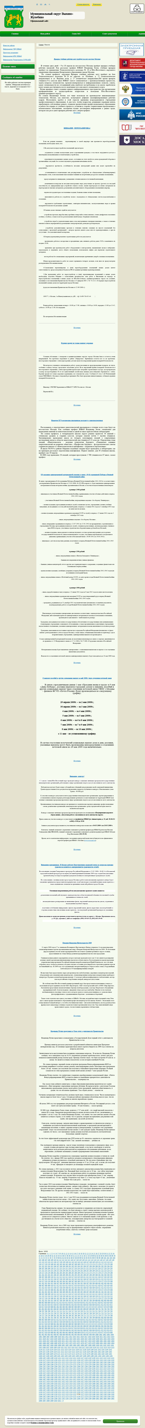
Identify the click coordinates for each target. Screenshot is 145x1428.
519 (78, 1294)
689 (64, 1309)
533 (46, 1296)
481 (40, 1292)
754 (108, 1313)
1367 (44, 1375)
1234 (70, 1360)
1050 (59, 1341)
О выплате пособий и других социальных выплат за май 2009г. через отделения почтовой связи (77, 678)
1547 (44, 1394)
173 (90, 1264)
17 (77, 1253)
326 (99, 1277)
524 (93, 1294)
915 (66, 1328)
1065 (40, 1343)
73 (44, 1258)
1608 (48, 1401)
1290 (55, 1366)
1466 (40, 1386)
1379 (90, 1375)
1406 (40, 1379)
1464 (109, 1384)
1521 (97, 1390)
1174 (69, 1354)
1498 (86, 1388)
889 (64, 1326)
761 (55, 1315)
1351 (59, 1373)
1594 (70, 1398)
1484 (109, 1386)
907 (43, 1328)
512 (57, 1294)
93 (86, 1258)
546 (84, 1296)
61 (95, 1256)
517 (72, 1294)
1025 (40, 1339)
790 (66, 1317)
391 (69, 1283)
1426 (40, 1381)
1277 (82, 1364)
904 (108, 1326)
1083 (109, 1343)
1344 (109, 1371)
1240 (93, 1360)
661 (55, 1307)
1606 (40, 1401)
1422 (101, 1379)
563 (61, 1298)
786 (55, 1317)
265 (66, 1273)
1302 (101, 1366)
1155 (73, 1352)
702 (102, 1309)
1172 (62, 1354)
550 (96, 1296)
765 (66, 1315)
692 (72, 1309)
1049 (55, 1341)
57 (86, 1256)
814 (63, 1320)
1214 (70, 1358)
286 (55, 1275)
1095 (78, 1345)
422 (87, 1285)
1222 (101, 1358)
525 (96, 1294)
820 (81, 1320)
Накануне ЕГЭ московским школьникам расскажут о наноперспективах (77, 420)
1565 (112, 1394)
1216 (78, 1358)
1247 (44, 1362)
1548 (48, 1394)
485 (52, 1292)
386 (55, 1283)
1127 (44, 1349)
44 (59, 1256)
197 (87, 1266)
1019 (93, 1337)
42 (54, 1256)
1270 (55, 1364)
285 (52, 1275)
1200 (92, 1356)
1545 (112, 1392)
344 (78, 1279)
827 (102, 1320)
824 (93, 1320)
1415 (74, 1379)
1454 (70, 1384)
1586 (40, 1398)
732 (43, 1313)
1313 (67, 1369)
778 (105, 1315)
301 (99, 1275)
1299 (90, 1366)
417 (72, 1285)
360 (52, 1281)
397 (87, 1283)
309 (49, 1277)
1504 (109, 1388)
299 (93, 1275)
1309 (51, 1369)
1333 (67, 1371)
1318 (86, 1369)
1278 (86, 1364)
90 (80, 1258)
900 (96, 1326)
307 (43, 1277)
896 (84, 1326)
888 (61, 1326)
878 (105, 1324)
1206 (40, 1358)
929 (108, 1328)
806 (40, 1320)
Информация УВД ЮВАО (12, 49)
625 (96, 1303)
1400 (93, 1377)
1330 (55, 1371)
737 (58, 1313)
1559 (90, 1394)
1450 (55, 1384)
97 (95, 1258)
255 (111, 1271)
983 (46, 1334)
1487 (44, 1388)
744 (78, 1313)
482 (43, 1292)
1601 (97, 1398)
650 (96, 1305)
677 (102, 1307)
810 (52, 1320)
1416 (78, 1379)
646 (84, 1305)
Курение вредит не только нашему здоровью (77, 343)
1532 (63, 1392)
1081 (101, 1343)
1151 (58, 1352)
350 (96, 1279)
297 (87, 1275)
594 (78, 1300)
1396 (78, 1377)
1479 (90, 1386)
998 (90, 1334)
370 (81, 1281)
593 (75, 1300)
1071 (63, 1343)
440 (66, 1288)
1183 (103, 1354)
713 (60, 1311)
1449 (51, 1384)
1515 (74, 1390)
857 (43, 1324)
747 (87, 1313)
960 (52, 1332)
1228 (48, 1360)
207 (43, 1268)
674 (93, 1307)
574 (93, 1298)
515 (66, 1294)
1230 (55, 1360)
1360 (93, 1373)
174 (93, 1264)
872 (87, 1324)
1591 (59, 1398)
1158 (84, 1352)
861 (55, 1324)
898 (90, 1326)
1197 (80, 1356)
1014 (74, 1337)
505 (111, 1292)
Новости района (9, 45)
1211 (59, 1358)
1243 (105, 1360)
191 (69, 1266)
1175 (73, 1354)
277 (102, 1273)
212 (57, 1268)
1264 (109, 1362)
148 (90, 1262)
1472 (63, 1386)
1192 (62, 1356)
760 (52, 1315)
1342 (101, 1371)
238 (61, 1271)
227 (102, 1268)
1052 (67, 1341)
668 (75, 1307)
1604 (109, 1398)
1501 (97, 1388)
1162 (99, 1352)
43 (57, 1256)
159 (49, 1264)
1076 (82, 1343)
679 (108, 1307)
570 (81, 1298)
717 (72, 1311)
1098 (90, 1345)
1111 (62, 1347)
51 (74, 1256)
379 (108, 1281)
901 (99, 1326)
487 (58, 1292)
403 (105, 1283)
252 (102, 1271)
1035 (78, 1339)
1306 (40, 1369)
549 (93, 1296)
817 (72, 1320)
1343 (105, 1371)
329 (108, 1277)
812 (57, 1320)
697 (87, 1309)
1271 (59, 1364)
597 (87, 1300)
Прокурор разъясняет (10, 53)
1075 (78, 1343)
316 (69, 1277)
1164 (106, 1352)
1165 (110, 1352)
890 (66, 1326)
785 (52, 1317)
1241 (97, 1360)
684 (49, 1309)
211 (55, 1268)
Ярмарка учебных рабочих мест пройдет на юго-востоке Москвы (77, 59)
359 (49, 1281)
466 (69, 1290)
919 (78, 1328)
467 (72, 1290)
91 (82, 1258)
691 (69, 1309)
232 (43, 1271)
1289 (51, 1366)
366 (69, 1281)
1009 (55, 1337)
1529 (51, 1392)
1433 (67, 1381)
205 (111, 1266)
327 (102, 1277)
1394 (70, 1377)
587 (58, 1300)
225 (96, 1268)
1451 (59, 1384)
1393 (67, 1377)
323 (90, 1277)
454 (108, 1288)
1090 (59, 1345)
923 (90, 1328)
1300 (93, 1366)
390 (66, 1283)
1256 (78, 1362)
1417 (82, 1379)
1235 (74, 1360)
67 (108, 1256)
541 (69, 1296)
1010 (59, 1337)
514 (63, 1294)
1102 (104, 1345)
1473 (67, 1386)
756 (40, 1315)
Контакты (97, 4)
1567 (44, 1396)
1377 (82, 1375)
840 (66, 1322)
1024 (112, 1337)
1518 (86, 1390)
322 (87, 1277)
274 (93, 1273)
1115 (76, 1347)
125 (98, 1260)
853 (105, 1322)
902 (102, 1326)
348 (90, 1279)
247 (87, 1271)
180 (111, 1264)
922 (87, 1328)
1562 (101, 1394)
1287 (44, 1366)
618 (75, 1303)
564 (64, 1298)
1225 (112, 1358)
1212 (63, 1358)
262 (58, 1273)
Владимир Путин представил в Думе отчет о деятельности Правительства (77, 1031)
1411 (59, 1379)
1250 (55, 1362)
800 (96, 1317)
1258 (86, 1362)
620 (81, 1303)
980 (111, 1332)
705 (111, 1309)
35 (39, 1256)
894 (78, 1326)
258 (46, 1273)
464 (64, 1290)
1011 (63, 1337)
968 (75, 1332)
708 (46, 1311)
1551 (59, 1394)
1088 (51, 1345)
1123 (105, 1347)
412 (57, 1285)
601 (99, 1300)
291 (69, 1275)
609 (49, 1303)
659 (49, 1307)
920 (81, 1328)
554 (108, 1296)
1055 (78, 1341)
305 (111, 1275)
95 (91, 1258)
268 (75, 1273)
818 (75, 1320)
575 (96, 1298)
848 (90, 1322)
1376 (78, 1375)
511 (55, 1294)
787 (58, 1317)
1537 (82, 1392)
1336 (78, 1371)
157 (43, 1264)
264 (64, 1273)
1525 (112, 1390)
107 (46, 1260)
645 (81, 1305)
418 (75, 1285)
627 (102, 1303)
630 (111, 1303)
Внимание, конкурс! (77, 776)
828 (105, 1320)
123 (92, 1260)
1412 (63, 1379)
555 (111, 1296)
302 (102, 1275)
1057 (86, 1341)
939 (64, 1330)
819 (78, 1320)
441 (69, 1288)
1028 (51, 1339)
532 (43, 1296)
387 (58, 1283)
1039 (93, 1339)
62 (97, 1256)
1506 (40, 1390)
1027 (48, 1339)
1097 (86, 1345)
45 (61, 1256)
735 (52, 1313)
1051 (63, 1341)
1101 (101, 1345)
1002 (104, 1334)
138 (61, 1262)
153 (105, 1262)
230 (111, 1268)
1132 (62, 1349)
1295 (74, 1366)
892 (72, 1326)
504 (108, 1292)
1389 (51, 1377)
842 (72, 1322)
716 (69, 1311)
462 (58, 1290)
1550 (55, 1394)
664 (64, 1307)
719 (78, 1311)
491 (69, 1292)
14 (71, 1253)
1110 (58, 1347)
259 (49, 1273)
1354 (70, 1373)
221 (84, 1268)
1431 (59, 1381)
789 (64, 1317)
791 (69, 1317)
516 (69, 1294)
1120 (94, 1347)
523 (90, 1294)
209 (49, 1268)
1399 (90, 1377)
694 (78, 1309)
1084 (112, 1343)
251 (99, 1271)
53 (78, 1256)
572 (87, 1298)
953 (105, 1330)
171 (84, 1264)
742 (72, 1313)
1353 (67, 1373)
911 (55, 1328)
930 (111, 1328)
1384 (109, 1375)
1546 (40, 1394)
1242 (101, 1360)
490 (66, 1292)
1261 (97, 1362)
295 (81, 1275)
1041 (101, 1339)
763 (61, 1315)
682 (43, 1309)
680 (111, 1307)
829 (108, 1320)
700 (96, 1309)
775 (96, 1315)
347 (87, 1279)
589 (64, 1300)
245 (81, 1271)
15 (73, 1253)
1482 (101, 1386)
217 (72, 1268)
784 (49, 1317)
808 (46, 1320)
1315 (74, 1369)
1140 (92, 1349)
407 (43, 1285)
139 (64, 1262)
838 (61, 1322)
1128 (47, 1349)
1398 (86, 1377)
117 (74, 1260)
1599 (90, 1398)
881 (40, 1326)
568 (75, 1298)
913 (60, 1328)
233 (46, 1271)
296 (84, 1275)
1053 (70, 1341)
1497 (82, 1388)
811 (55, 1320)
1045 (40, 1341)
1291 (59, 1366)
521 (84, 1294)
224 (93, 1268)
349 (93, 1279)
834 (49, 1322)
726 (99, 1311)
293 (75, 1275)
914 (63, 1328)
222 (87, 1268)
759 (49, 1315)
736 (55, 1313)
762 (58, 1315)
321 (84, 1277)
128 (107, 1260)
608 (46, 1303)
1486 (40, 1388)
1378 (86, 1375)
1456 (78, 1384)
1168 (47, 1354)
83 (65, 1258)
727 (102, 1311)
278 (105, 1273)
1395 (74, 1377)
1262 (101, 1362)
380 (111, 1281)
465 (66, 1290)
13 (68, 1253)
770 (81, 1315)
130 (113, 1260)
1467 (44, 1386)
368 (75, 1281)
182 (43, 1266)
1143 (103, 1349)
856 (40, 1324)
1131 (58, 1349)
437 (58, 1288)
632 (43, 1305)
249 (93, 1271)
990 (66, 1334)
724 (93, 1311)
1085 (40, 1345)
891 (69, 1326)
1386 (40, 1377)
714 (63, 1311)
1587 (44, 1398)
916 (69, 1328)
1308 (48, 1369)
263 (61, 1273)
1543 (105, 1392)
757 (43, 1315)
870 (81, 1324)
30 (105, 1253)
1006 (44, 1337)
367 (72, 1281)
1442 (101, 1381)
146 (84, 1262)
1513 (67, 1390)
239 (64, 1271)
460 (52, 1290)
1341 (97, 1371)
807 (43, 1320)
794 (78, 1317)
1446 (40, 1384)
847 (87, 1322)
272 (87, 1273)
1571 (59, 1396)
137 (58, 1262)
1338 (86, 1371)
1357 (82, 1373)
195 (81, 1266)
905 (111, 1326)
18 (79, 1253)
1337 (82, 1371)
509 (49, 1294)
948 (90, 1330)
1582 (101, 1396)
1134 (69, 1349)
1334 (70, 1371)
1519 (89, 1390)
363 (61, 1281)
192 (72, 1266)
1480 (93, 1386)
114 (66, 1260)
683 (46, 1309)
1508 (48, 1390)
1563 (105, 1394)
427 (102, 1285)
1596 (78, 1398)
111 (57, 1260)
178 (105, 1264)
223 (90, 1268)
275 (96, 1273)
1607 (44, 1401)
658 (46, 1307)
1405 (112, 1377)
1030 (59, 1339)
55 (82, 1256)
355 (111, 1279)
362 (58, 1281)
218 (75, 1268)
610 (52, 1303)
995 (81, 1334)
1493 (67, 1388)
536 (55, 1296)
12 (66, 1253)
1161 (95, 1352)
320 (81, 1277)
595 (81, 1300)
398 (90, 1283)
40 (50, 1256)
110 (55, 1260)
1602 (101, 1398)
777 (102, 1315)
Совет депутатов (109, 34)
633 (46, 1305)
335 (52, 1279)
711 (55, 1311)
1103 (108, 1345)
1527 (44, 1392)
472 (87, 1290)
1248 (48, 1362)
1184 (106, 1354)
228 (105, 1268)
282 (43, 1275)
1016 (82, 1337)
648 (90, 1305)
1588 (48, 1398)
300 (96, 1275)
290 (66, 1275)
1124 (109, 1347)
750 (96, 1313)
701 (99, 1309)
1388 (48, 1377)
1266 (40, 1364)
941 (69, 1330)
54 (80, 1256)
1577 (82, 1396)
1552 (63, 1394)
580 (111, 1298)
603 (105, 1300)
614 (63, 1303)
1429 (51, 1381)
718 (75, 1311)
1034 (74, 1339)
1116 (80, 1347)
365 (66, 1281)
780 (111, 1315)
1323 (105, 1369)
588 (61, 1300)
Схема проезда (83, 4)
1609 (51, 1401)
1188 (47, 1356)
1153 (66, 1352)
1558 (86, 1394)
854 (108, 1322)
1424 (108, 1379)
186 (55, 1266)
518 (75, 1294)
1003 (108, 1334)
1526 (40, 1392)
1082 (105, 1343)
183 (46, 1266)
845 (81, 1322)
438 (61, 1288)
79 (57, 1258)
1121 (98, 1347)
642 (72, 1305)
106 (43, 1260)
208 (46, 1268)
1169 (51, 1354)
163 (61, 1264)
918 (75, 1328)
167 (72, 1264)
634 (49, 1305)
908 (46, 1328)
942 (72, 1330)
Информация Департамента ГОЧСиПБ (17, 60)
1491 (59, 1388)
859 (49, 1324)
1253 (67, 1362)
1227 (44, 1360)
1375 (74, 1375)
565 (66, 1298)
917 (72, 1328)
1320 (93, 1369)
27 (98, 1253)
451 (99, 1288)
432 (43, 1288)
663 (61, 1307)
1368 (48, 1375)
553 (105, 1296)
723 (90, 1311)
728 (105, 1311)
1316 (78, 1369)
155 (111, 1262)
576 (99, 1298)
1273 (67, 1364)
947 (87, 1330)
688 (61, 1309)
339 (64, 1279)
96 (93, 1258)
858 (46, 1324)
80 (59, 1258)
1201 (95, 1356)
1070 (59, 1343)
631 (40, 1305)
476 (99, 1290)
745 (81, 1313)
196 (84, 1266)
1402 (101, 1377)
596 (84, 1300)
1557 (82, 1394)
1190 (55, 1356)
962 (58, 1332)
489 (64, 1292)
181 (40, 1266)
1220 (93, 1358)
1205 (111, 1356)
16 (75, 1253)
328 (105, 1277)
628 (105, 1303)
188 (61, 1266)
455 (111, 1288)
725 (96, 1311)
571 (84, 1298)
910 (52, 1328)
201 (99, 1266)
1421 (97, 1379)
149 (93, 1262)
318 (75, 1277)
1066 (44, 1343)
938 (61, 1330)
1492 (63, 1388)
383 (46, 1283)
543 (75, 1296)
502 (102, 1292)
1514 (70, 1390)
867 (72, 1324)
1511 (59, 1390)
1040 (97, 1339)
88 (76, 1258)
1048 (51, 1341)
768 (75, 1315)
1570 (55, 1396)
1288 (48, 1366)
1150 (55, 1352)
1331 (59, 1371)
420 (81, 1285)
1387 (44, 1377)
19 (81, 1253)
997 (87, 1334)
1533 (67, 1392)
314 (63, 1277)
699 (93, 1309)
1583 (105, 1396)
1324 (108, 1369)
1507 (44, 1390)
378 (105, 1281)
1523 (105, 1390)
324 (93, 1277)
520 (81, 1294)
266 (69, 1273)
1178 (84, 1354)
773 (90, 1315)
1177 (80, 1354)
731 (40, 1313)
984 (49, 1334)
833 (46, 1322)
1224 (108, 1358)
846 (84, 1322)
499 (93, 1292)
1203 (103, 1356)
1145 (110, 1349)
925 (96, 1328)
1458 (86, 1384)
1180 (92, 1354)
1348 (48, 1373)
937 (58, 1330)
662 (58, 1307)
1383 (105, 1375)
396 (84, 1283)
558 (46, 1298)
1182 (99, 1354)
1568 (48, 1396)
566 (69, 1298)
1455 (74, 1384)
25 (94, 1253)
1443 (105, 1381)
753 (105, 1313)
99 (99, 1258)
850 (96, 1322)
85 (69, 1258)
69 (112, 1256)
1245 (112, 1360)
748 (90, 1313)
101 (105, 1258)
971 (84, 1332)
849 (93, 1322)
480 (111, 1290)
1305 (112, 1366)
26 (96, 1253)
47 (65, 1256)
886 (55, 1326)
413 (60, 1285)
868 (75, 1324)
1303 (105, 1366)
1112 (65, 1347)
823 (90, 1320)
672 (87, 1307)
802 (102, 1317)
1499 (90, 1388)
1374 (70, 1375)
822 (87, 1320)
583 (46, 1300)
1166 (40, 1354)
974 (93, 1332)
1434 (70, 1381)
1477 (82, 1386)
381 (40, 1283)
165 (66, 1264)
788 (61, 1317)
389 (64, 1283)
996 (84, 1334)
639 (64, 1305)
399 (93, 1283)
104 (114, 1258)
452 (102, 1288)
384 (49, 1283)
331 (40, 1279)
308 (46, 1277)
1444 (109, 1381)
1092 (67, 1345)
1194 (69, 1356)
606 (40, 1303)
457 (43, 1290)
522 (87, 1294)
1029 (55, 1339)
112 (60, 1260)
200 (96, 1266)
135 (52, 1262)
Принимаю (129, 1421)
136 (55, 1262)
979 (108, 1332)
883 (46, 1326)
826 (99, 1320)
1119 (90, 1347)
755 (111, 1313)
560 (52, 1298)
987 (58, 1334)
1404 (109, 1377)
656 (40, 1307)
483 (46, 1292)
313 (60, 1277)
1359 (90, 1373)
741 (69, 1313)
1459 (90, 1384)
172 (87, 1264)
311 (55, 1277)
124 (95, 1260)
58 (89, 1256)
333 (46, 1279)
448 (90, 1288)
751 (99, 1313)
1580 (93, 1396)
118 (77, 1260)
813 (60, 1320)
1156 (77, 1352)
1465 (112, 1384)
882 (43, 1326)
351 (99, 1279)
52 (76, 1256)
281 (40, 1275)
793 (75, 1317)
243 (75, 1271)
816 (69, 1320)
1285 (112, 1364)
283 (46, 1275)
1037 (86, 1339)
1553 (67, 1394)
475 (96, 1290)
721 (84, 1311)
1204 (107, 1356)
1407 (44, 1379)
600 (96, 1300)
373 (90, 1281)
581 (40, 1300)
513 (60, 1294)
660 (52, 1307)
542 (72, 1296)
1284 (109, 1364)
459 (49, 1290)
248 (90, 1271)
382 (43, 1283)
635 (52, 1305)
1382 (101, 1375)
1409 (51, 1379)
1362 (101, 1373)
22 (88, 1253)
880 (111, 1324)
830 (111, 1320)
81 (61, 1258)
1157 (80, 1352)
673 (90, 1307)
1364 (109, 1373)
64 (101, 1256)
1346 (40, 1373)
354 (108, 1279)
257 (43, 1273)
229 (108, 1268)
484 (49, 1292)
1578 (86, 1396)
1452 (63, 1384)
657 (43, 1307)
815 (66, 1320)
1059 (93, 1341)
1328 (48, 1371)
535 (52, 1296)
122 (89, 1260)
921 (84, 1328)
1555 (74, 1394)
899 (93, 1326)
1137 (80, 1349)
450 (96, 1288)
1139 (88, 1349)
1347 (44, 1373)
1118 (87, 1347)
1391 (59, 1377)
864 (64, 1324)
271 (84, 1273)
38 (46, 1256)
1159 (88, 1352)
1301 (97, 1366)
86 (71, 1258)
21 (86, 1253)
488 (61, 1292)
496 (84, 1292)
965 (66, 1332)
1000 (97, 1334)
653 (105, 1305)
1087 (48, 1345)
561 (55, 1298)
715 (66, 1311)
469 (78, 1290)
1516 (78, 1390)
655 (111, 1305)
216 (69, 1268)
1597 (82, 1398)
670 (81, 1307)
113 (63, 1260)
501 (99, 1292)
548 (90, 1296)
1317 (82, 1369)
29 (103, 1253)
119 (80, 1260)
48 (67, 1256)
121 (86, 1260)
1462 (101, 1384)
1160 (92, 1352)
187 (58, 1266)
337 (58, 1279)
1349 (51, 1373)
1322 (101, 1369)
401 (99, 1283)
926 (99, 1328)
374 (93, 1281)
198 (90, 1266)
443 (75, 1288)
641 (69, 1305)
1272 (63, 1364)
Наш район (45, 34)
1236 (78, 1360)
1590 (55, 1398)
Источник (77, 113)
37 (44, 1256)
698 (90, 1309)
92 (84, 1258)
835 (52, 1322)
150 (96, 1262)
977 (102, 1332)
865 (66, 1324)
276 (99, 1273)
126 (101, 1260)
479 (108, 1290)
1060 (97, 1341)
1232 (63, 1360)
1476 (78, 1386)
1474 (70, 1386)
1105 (40, 1347)
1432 (63, 1381)
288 (61, 1275)
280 (111, 1273)
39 (48, 1256)
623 (90, 1303)
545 (81, 1296)
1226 (40, 1360)
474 (93, 1290)
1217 (82, 1358)
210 (52, 1268)
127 (104, 1260)
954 (108, 1330)
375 (96, 1281)
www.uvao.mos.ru (90, 840)
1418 (86, 1379)
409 (49, 1285)
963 (61, 1332)
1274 (70, 1364)
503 (105, 1292)
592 (72, 1300)
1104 (112, 1345)
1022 (105, 1337)
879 (108, 1324)
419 (78, 1285)
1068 (51, 1343)
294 (78, 1275)
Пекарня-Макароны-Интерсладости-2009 (77, 943)
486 (55, 1292)
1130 (55, 1349)
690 (66, 1309)
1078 (90, 1343)
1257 (82, 1362)
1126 (40, 1349)
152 (102, 1262)
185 (52, 1266)
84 (67, 1258)
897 (87, 1326)
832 (43, 1322)
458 (46, 1290)
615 (66, 1303)
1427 (44, 1381)
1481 (97, 1386)
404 (108, 1283)
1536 (78, 1392)
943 (75, 1330)
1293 (67, 1366)
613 (60, 1303)
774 (93, 1315)
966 (69, 1332)
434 (49, 1288)
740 (66, 1313)
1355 (74, 1373)
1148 (47, 1352)
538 (61, 1296)
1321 (97, 1369)
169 (78, 1264)
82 (63, 1258)
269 (78, 1273)
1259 (90, 1362)
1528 (48, 1392)
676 (99, 1307)
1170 (55, 1354)
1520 (93, 1390)
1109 (55, 1347)
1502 (101, 1388)
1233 (67, 1360)
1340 (93, 1371)
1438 (86, 1381)
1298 (86, 1366)
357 (43, 1281)
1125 (112, 1347)
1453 (67, 1384)
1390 (55, 1377)
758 (46, 1315)
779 (108, 1315)
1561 (97, 1394)
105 (40, 1260)
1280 (93, 1364)
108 (49, 1260)
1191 (58, 1356)
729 (108, 1311)
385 (52, 1283)
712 (57, 1311)
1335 (74, 1371)
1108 (51, 1347)
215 (66, 1268)
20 (83, 1253)
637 (58, 1305)
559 (49, 1298)
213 (60, 1268)
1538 (86, 1392)
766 (69, 1315)
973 (90, 1332)
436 (55, 1288)
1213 (67, 1358)
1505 (112, 1388)
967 (72, 1332)
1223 (105, 1358)
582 (43, 1300)
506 (40, 1294)
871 (84, 1324)
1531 (59, 1392)
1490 (55, 1388)
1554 (70, 1394)
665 (66, 1307)
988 (61, 1334)
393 (75, 1283)
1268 (48, 1364)
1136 (77, 1349)
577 (102, 1298)
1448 (48, 1384)
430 (111, 1285)
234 (49, 1271)
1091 (63, 1345)
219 (78, 1268)
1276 (78, 1364)
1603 (105, 1398)
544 (78, 1296)
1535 (74, 1392)
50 (71, 1256)
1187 (44, 1356)
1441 (97, 1381)
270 (81, 1273)
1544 (109, 1392)
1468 (48, 1386)
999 (93, 1334)
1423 (105, 1379)
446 (84, 1288)
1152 (62, 1352)
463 (61, 1290)
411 (55, 1285)
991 (69, 1334)
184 (49, 1266)
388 (61, 1283)
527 (102, 1294)
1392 (63, 1377)
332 (43, 1279)
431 (40, 1288)
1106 (44, 1347)
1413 (67, 1379)
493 (75, 1292)
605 (111, 1300)
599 (93, 1300)
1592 (63, 1398)
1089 (55, 1345)
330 (111, 1277)
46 (63, 1256)
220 (81, 1268)
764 (64, 1315)
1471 (59, 1386)
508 (46, 1294)
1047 (48, 1341)
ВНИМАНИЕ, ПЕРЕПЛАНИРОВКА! (77, 128)
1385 (112, 1375)
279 (108, 1273)
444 (78, 1288)
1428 (48, 1381)
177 (102, 1264)
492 (72, 1292)
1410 (55, 1379)
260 (52, 1273)
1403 (105, 1377)
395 (81, 1283)
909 (49, 1328)
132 (43, 1262)
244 (78, 1271)
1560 (93, 1394)
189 (64, 1266)
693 (75, 1309)
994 (78, 1334)
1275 (74, 1364)
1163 (103, 1352)
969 (78, 1332)
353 (105, 1279)
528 (105, 1294)
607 (43, 1303)
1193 (66, 1356)
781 (40, 1317)
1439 (90, 1381)
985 (52, 1334)
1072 (67, 1343)
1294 (70, 1366)
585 (52, 1300)
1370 (55, 1375)
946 (84, 1330)
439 (64, 1288)
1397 (82, 1377)
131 (40, 1262)
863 (61, 1324)
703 (105, 1309)
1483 (105, 1386)
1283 (105, 1364)
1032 (67, 1339)
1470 (55, 1386)
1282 (101, 1364)
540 (66, 1296)
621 (84, 1303)
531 (40, 1296)
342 (72, 1279)
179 (108, 1264)
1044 (112, 1339)
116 (72, 1260)
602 (102, 1300)
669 (78, 1307)
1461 (97, 1384)
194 (78, 1266)
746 (84, 1313)
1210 (55, 1358)
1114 (72, 1347)
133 (46, 1262)
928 (105, 1328)
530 (111, 1294)
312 (57, 1277)
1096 (82, 1345)
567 (72, 1298)
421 (84, 1285)
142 (72, 1262)
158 (46, 1264)
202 (102, 1266)
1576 (78, 1396)
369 (78, 1281)
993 (75, 1334)
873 (90, 1324)
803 (105, 1317)
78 (54, 1258)
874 (93, 1324)
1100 (97, 1345)
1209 (51, 1358)
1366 (40, 1375)
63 (99, 1256)
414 (63, 1285)
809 (49, 1320)
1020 (97, 1337)
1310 (55, 1369)
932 (43, 1330)
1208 (48, 1358)
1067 (48, 1343)
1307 (44, 1369)
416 (69, 1285)
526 (99, 1294)
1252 (63, 1362)
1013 (70, 1337)
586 (55, 1300)
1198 (84, 1356)
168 (75, 1264)
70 (114, 1256)
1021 (101, 1337)
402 (102, 1283)
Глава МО (76, 34)
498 (90, 1292)
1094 (74, 1345)
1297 (82, 1366)
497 (87, 1292)
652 (102, 1305)
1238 (86, 1360)
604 (108, 1300)
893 (75, 1326)
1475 (74, 1386)
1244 (109, 1360)
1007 (48, 1337)
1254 (70, 1362)
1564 (109, 1394)
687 (58, 1309)
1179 (88, 1354)
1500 (93, 1388)
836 (55, 1322)
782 (43, 1317)
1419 (89, 1379)
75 (48, 1258)
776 (99, 1315)
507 (43, 1294)
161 (55, 1264)
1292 (63, 1366)
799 (93, 1317)
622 (87, 1303)
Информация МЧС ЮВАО (12, 56)
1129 (51, 1349)
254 (108, 1271)
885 (52, 1326)
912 (57, 1328)
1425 (112, 1379)
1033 (70, 1339)
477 (102, 1290)
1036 (82, 1339)
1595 (74, 1398)
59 (91, 1256)
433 (46, 1288)
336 (55, 1279)
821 (84, 1320)
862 (58, 1324)
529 (108, 1294)
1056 (82, 1341)
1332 (63, 1371)
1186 (40, 1356)
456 (40, 1290)
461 (55, 1290)
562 (58, 1298)
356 (40, 1281)
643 (75, 1305)
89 (78, 1258)
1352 (63, 1373)
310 (52, 1277)
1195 (73, 1356)
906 (40, 1328)
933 (46, 1330)
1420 (93, 1379)
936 (55, 1330)
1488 (48, 1388)
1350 (55, 1373)
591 (69, 1300)
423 (90, 1285)
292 (72, 1275)
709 (49, 1311)
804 (108, 1317)
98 (97, 1258)
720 (81, 1311)
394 (78, 1283)
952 (102, 1330)
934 (49, 1330)
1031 (63, 1339)
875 (96, 1324)
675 (96, 1307)
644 (78, 1305)
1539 (90, 1392)
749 (93, 1313)
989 (64, 1334)
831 (40, 1322)
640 (66, 1305)
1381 (97, 1375)
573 (90, 1298)
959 (49, 1332)
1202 (99, 1356)
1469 (51, 1386)
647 (87, 1305)
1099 (93, 1345)
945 (81, 1330)
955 (111, 1330)
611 (55, 1303)
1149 (51, 1352)
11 (64, 1253)
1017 (86, 1337)
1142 (99, 1349)
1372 (63, 1375)
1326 (40, 1371)
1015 (78, 1337)
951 (99, 1330)
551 (99, 1296)
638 (61, 1305)
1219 (89, 1358)
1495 (74, 1388)
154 (108, 1262)
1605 (112, 1398)
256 (40, 1273)
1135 (73, 1349)
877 (102, 1324)
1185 (110, 1354)
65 (104, 1256)
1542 (101, 1392)
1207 (44, 1358)
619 (78, 1303)
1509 (51, 1390)
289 (64, 1275)
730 (111, 1311)
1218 (86, 1358)
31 (107, 1253)
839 (64, 1322)
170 (81, 1264)
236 (55, 1271)
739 (64, 1313)
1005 (40, 1337)
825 (96, 1320)
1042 (105, 1339)
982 (43, 1334)
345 (81, 1279)
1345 (112, 1371)
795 (81, 1317)
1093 (70, 1345)
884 (49, 1326)
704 (108, 1309)
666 (69, 1307)
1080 (97, 1343)
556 (40, 1298)
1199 (88, 1356)
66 (106, 1256)
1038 (90, 1339)
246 (84, 1271)
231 (40, 1271)
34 (113, 1253)
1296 (78, 1366)
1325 (112, 1369)
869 (78, 1324)
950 (96, 1330)
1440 (93, 1381)
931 (40, 1330)
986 (55, 1334)
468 (75, 1290)
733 (46, 1313)
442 (72, 1288)
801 (99, 1317)
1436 (78, 1381)
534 (49, 1296)
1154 (69, 1352)
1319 (89, 1369)
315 (66, 1277)
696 (84, 1309)
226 (99, 1268)
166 (69, 1264)
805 (111, 1317)
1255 (74, 1362)
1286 (40, 1366)
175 (96, 1264)
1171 (58, 1354)
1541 (97, 1392)
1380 (93, 1375)
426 (99, 1285)
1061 (101, 1341)
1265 (112, 1362)
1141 (95, 1349)
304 (108, 1275)
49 (69, 1256)
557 (43, 1298)
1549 (51, 1394)
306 (40, 1277)
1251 (59, 1362)
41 (52, 1256)
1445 (112, 1381)
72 (42, 1258)
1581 (97, 1396)
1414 (70, 1379)
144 (78, 1262)
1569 (51, 1396)
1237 (82, 1360)
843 (75, 1322)
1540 (93, 1392)
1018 (89, 1337)
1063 (109, 1341)
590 (66, 1300)
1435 (74, 1381)
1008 (51, 1337)
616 (69, 1303)
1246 (40, 1362)
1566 (40, 1396)
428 (105, 1285)
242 (72, 1271)
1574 (70, 1396)
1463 (105, 1384)
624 (93, 1303)
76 (50, 1258)
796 (84, 1317)
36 (42, 1256)
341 (69, 1279)
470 (81, 1290)
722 (87, 1311)
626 (99, 1303)
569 (78, 1298)
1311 (59, 1369)
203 (105, 1266)
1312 (63, 1369)
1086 (44, 1345)
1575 (74, 1396)
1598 (86, 1398)
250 (96, 1271)
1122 (101, 1347)
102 (108, 1258)
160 (52, 1264)
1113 (69, 1347)
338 (61, 1279)
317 (72, 1277)
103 (111, 1258)
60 (93, 1256)
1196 (77, 1356)
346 (84, 1279)
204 (108, 1266)
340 (66, 1279)
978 (105, 1332)
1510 (55, 1390)
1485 (112, 1386)
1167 (44, 1354)
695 (81, 1309)
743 (75, 1313)
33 (111, 1253)
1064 (112, 1341)
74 (46, 1258)
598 (90, 1300)
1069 (55, 1343)
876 (99, 1324)
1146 (40, 1352)
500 (96, 1292)
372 (87, 1281)
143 (75, 1262)
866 (69, 1324)
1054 (74, 1341)
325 (96, 1277)
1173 (66, 1354)
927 (102, 1328)
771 (84, 1315)
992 (72, 1334)
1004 (112, 1334)
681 (40, 1309)
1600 (93, 1398)
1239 (90, 1360)
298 (90, 1275)
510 (52, 1294)
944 (78, 1330)
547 (87, 1296)
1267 (44, 1364)
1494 (70, 1388)
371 (84, 1281)
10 (62, 1253)
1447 (44, 1384)
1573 (67, 1396)
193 (75, 1266)
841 (69, 1322)
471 (84, 1290)
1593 (67, 1398)
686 (55, 1309)
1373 (67, 1375)
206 (40, 1268)
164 (64, 1264)
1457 (82, 1384)
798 (90, 1317)
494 (78, 1292)
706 (40, 1311)
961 (55, 1332)
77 (52, 1258)
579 (108, 1298)
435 (52, 1288)
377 (102, 1281)
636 (55, 1305)
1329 (51, 1371)
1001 (100, 1334)
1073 (70, 1343)
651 (99, 1305)
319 (78, 1277)
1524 (108, 1390)
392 (72, 1283)
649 (93, 1305)
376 (99, 1281)
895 (81, 1326)
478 (105, 1290)
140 (66, 1262)
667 (72, 1307)
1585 (112, 1396)
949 (93, 1330)
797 (87, 1317)
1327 (44, 1371)
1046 (44, 1341)
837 (58, 1322)
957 (43, 1332)
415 (66, 1285)
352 (102, 1279)
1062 (105, 1341)
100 (102, 1258)
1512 (63, 1390)
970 (81, 1332)
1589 (51, 1398)
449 (93, 1288)
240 (66, 1271)
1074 (74, 1343)
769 (78, 1315)
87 (74, 1258)
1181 (95, 1354)
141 (69, 1262)
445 (81, 1288)
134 (49, 1262)
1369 (51, 1375)
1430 (55, 1381)
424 (93, 1285)
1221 (97, 1358)
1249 (51, 1362)
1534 (70, 1392)
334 (49, 1279)
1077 (86, 1343)
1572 (63, 1396)
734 (49, 1313)
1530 (55, 1392)
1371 (59, 1375)
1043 (109, 1339)
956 (40, 1332)
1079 (93, 1343)
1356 (78, 1373)
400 (96, 1283)
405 (111, 1283)
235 (52, 1271)
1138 (84, 1349)
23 (90, 1253)
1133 (66, 1349)
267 (72, 1273)
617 (72, 1303)
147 (87, 1262)
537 (58, 1296)
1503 (105, 1388)
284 (49, 1275)
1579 (90, 1396)
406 (40, 1285)
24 (92, 1253)
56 (84, 1256)
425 (96, 1285)
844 (78, 1322)
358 (46, 1281)
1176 (77, 1354)
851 (99, 1322)
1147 (44, 1352)
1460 (93, 1384)
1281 (97, 1364)
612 (57, 1303)
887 (58, 1326)
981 (40, 1334)
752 (102, 1313)
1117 (83, 1347)
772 (87, 1315)
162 (58, 1264)
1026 (44, 1339)
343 (75, 1279)
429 (108, 1285)
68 (110, 1256)
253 (105, 1271)
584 (49, 1300)
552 (102, 1296)
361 (55, 1281)
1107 (47, 1347)
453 (105, 1288)
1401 (97, 1377)
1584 (109, 1396)
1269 (51, 1364)
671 (84, 1307)
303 (105, 1275)
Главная (15, 34)
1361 (97, 1373)
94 (89, 1258)
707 (43, 1311)
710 (52, 1311)
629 (108, 1303)
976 (99, 1332)
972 (87, 1332)
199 (93, 1266)
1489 (51, 1388)
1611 (59, 1401)
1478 (86, 1386)
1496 (78, 1388)
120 (83, 1260)
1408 (48, 1379)
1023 (108, 1337)
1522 (101, 1390)
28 (101, 1253)
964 (64, 1332)
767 (72, 1315)
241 (69, 1271)
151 (99, 1262)
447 (87, 1288)
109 (52, 1260)
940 (66, 1330)
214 (63, 1268)
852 (102, 1322)
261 (55, 1273)
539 (64, 1296)
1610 (55, 1401)
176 (99, 1264)
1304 (109, 1366)
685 (52, 1309)
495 (81, 1292)
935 (52, 1330)
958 (46, 1332)
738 (61, 1313)
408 (46, 1285)
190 (66, 1266)
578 (105, 1298)
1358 (86, 1373)
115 (69, 1260)
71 (39, 1258)
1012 (67, 1337)
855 (111, 1322)
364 (64, 1281)
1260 (93, 1362)
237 (58, 1271)
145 (81, 1262)
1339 (90, 1371)
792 (72, 1317)
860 (52, 1324)
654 (108, 1305)
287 (58, 1275)
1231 (59, 1360)
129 (110, 1260)
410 (52, 1285)
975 (96, 1332)
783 (46, 1317)
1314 (70, 1369)
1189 (51, 1356)
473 (90, 1290)
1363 (105, 1373)
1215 (74, 1358)
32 (109, 1253)
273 (90, 1273)
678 (105, 1307)
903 (105, 1326)
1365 (112, 1373)
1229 (51, 1360)
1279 (90, 1364)
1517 (82, 1390)
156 (40, 1264)
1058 (90, 1341)
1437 (82, 1381)
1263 (105, 1362)
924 (93, 1328)
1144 (106, 1349)
